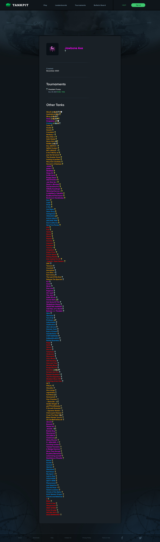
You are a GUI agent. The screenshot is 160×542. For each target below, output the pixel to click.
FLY (48, 282)
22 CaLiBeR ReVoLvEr (55, 420)
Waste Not (51, 426)
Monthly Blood (52, 365)
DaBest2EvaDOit (53, 338)
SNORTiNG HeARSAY (55, 306)
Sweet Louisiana (53, 490)
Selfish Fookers (52, 148)
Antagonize (51, 214)
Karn (49, 200)
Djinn (49, 313)
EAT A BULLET (52, 150)
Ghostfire (50, 388)
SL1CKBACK (51, 435)
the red (49, 349)
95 (48, 383)
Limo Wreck (51, 358)
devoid (49, 422)
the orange (51, 390)
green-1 (50, 168)
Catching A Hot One (54, 381)
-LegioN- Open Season (56, 261)
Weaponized (52, 506)
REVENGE (50, 171)
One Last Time (52, 363)
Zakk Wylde (51, 139)
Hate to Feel (51, 503)
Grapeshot (52, 121)
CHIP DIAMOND (53, 336)
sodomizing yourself (54, 456)
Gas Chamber (52, 399)
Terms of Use (106, 538)
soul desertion (52, 485)
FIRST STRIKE (52, 508)
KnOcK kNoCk (52, 218)
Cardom (53, 123)
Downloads (36, 538)
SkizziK (54, 112)
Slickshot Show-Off (54, 379)
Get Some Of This (53, 302)
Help (52, 538)
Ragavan (50, 291)
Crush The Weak (54, 415)
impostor (50, 243)
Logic (49, 202)
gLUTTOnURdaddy (54, 406)
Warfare (50, 467)
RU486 (52, 143)
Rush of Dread (52, 331)
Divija (49, 205)
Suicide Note (52, 334)
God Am (50, 241)
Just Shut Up (52, 182)
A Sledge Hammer (54, 449)
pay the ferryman (53, 155)
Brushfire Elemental (54, 454)
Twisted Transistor (54, 447)
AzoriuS (50, 465)
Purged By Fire (52, 368)
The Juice (50, 295)
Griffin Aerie (51, 175)
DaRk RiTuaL (51, 297)
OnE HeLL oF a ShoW (55, 309)
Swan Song (51, 211)
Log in (124, 5)
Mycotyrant (51, 433)
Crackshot (51, 132)
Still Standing (52, 361)
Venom (49, 347)
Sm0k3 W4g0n (52, 404)
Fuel (48, 230)
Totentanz (51, 352)
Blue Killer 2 (51, 137)
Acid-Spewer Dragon (55, 494)
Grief (49, 284)
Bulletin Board (100, 5)
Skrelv (49, 286)
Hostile (49, 128)
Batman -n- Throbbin (55, 311)
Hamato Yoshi (52, 329)
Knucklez (53, 370)
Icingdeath (51, 250)
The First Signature (54, 377)
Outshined (51, 438)
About (20, 538)
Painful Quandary (53, 340)
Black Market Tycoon (55, 417)
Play (45, 5)
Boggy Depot (52, 177)
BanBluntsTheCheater (55, 196)
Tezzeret (50, 266)
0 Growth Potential (54, 408)
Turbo (49, 125)
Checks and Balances (55, 497)
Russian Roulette (54, 374)
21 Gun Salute (52, 254)
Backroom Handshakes (55, 198)
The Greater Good (54, 157)
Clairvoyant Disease (54, 413)
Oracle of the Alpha (54, 492)
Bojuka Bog (51, 431)
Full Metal (51, 395)
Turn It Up (50, 318)
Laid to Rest (51, 476)
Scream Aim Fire (53, 372)
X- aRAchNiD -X (53, 442)
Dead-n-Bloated (53, 184)
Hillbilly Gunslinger (54, 189)
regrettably (51, 392)
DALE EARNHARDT (54, 515)
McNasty (51, 135)
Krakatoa (50, 245)
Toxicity (50, 248)
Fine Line (50, 288)
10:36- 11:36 (61, 92)
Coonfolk (50, 268)
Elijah (49, 501)
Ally (48, 227)
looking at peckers (54, 159)
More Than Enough (54, 451)
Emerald (50, 424)
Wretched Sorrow (54, 191)
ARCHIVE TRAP (52, 220)
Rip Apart (51, 474)
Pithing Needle (52, 257)
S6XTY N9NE (51, 481)
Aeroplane (51, 270)
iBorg (52, 116)
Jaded (49, 166)
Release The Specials (55, 279)
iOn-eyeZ (50, 293)
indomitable (51, 322)
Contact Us (68, 538)
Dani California (52, 223)
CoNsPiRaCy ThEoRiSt (55, 193)
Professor (51, 320)
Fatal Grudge (52, 510)
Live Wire (51, 272)
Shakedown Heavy (54, 304)
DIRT (49, 263)
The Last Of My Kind (54, 277)
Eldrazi (49, 460)
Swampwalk (51, 397)
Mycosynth (51, 356)
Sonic (49, 345)
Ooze (52, 119)
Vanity (49, 232)
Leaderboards (61, 5)
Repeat (50, 239)
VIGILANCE (52, 216)
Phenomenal (51, 483)
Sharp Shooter (52, 440)
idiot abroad (52, 327)
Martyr (49, 236)
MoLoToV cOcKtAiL (54, 162)
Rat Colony (51, 275)
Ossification (51, 325)
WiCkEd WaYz (52, 512)
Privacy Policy (87, 538)
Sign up (138, 5)
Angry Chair (51, 252)
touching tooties (53, 444)
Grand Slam (52, 300)
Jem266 (51, 429)
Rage (49, 343)
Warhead (50, 316)
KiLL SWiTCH (52, 146)
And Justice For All (54, 259)
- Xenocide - (52, 401)
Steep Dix (50, 173)
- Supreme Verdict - (54, 411)
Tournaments (80, 5)
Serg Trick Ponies (53, 225)
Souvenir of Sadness (54, 164)
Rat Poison (51, 472)
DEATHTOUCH (52, 180)
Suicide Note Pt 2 (53, 187)
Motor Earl (52, 141)
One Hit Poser (53, 487)
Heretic (50, 130)
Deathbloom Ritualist (55, 458)
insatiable (53, 114)
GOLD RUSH (51, 478)
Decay (49, 234)
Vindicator (51, 354)
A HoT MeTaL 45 (53, 153)
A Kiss (49, 207)
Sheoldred (51, 469)
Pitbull (50, 386)
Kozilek (49, 463)
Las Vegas (51, 209)
